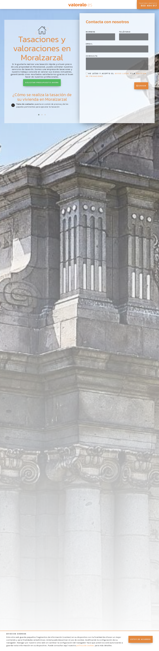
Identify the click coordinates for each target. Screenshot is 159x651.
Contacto (57, 3)
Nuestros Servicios (22, 4)
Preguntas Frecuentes (39, 4)
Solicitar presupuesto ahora (42, 82)
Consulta (92, 56)
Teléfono (125, 32)
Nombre (90, 32)
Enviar (141, 86)
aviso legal (122, 73)
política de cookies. (85, 645)
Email (89, 44)
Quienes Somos (8, 4)
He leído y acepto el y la (116, 74)
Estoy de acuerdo (141, 639)
